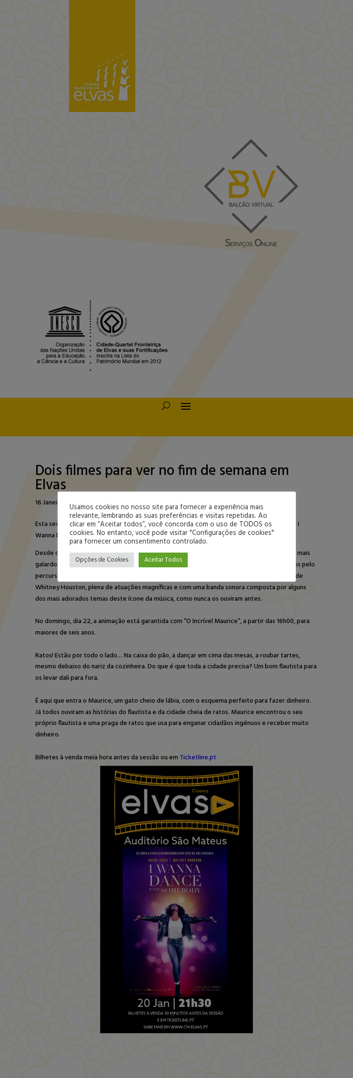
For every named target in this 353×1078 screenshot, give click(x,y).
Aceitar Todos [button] (163, 560)
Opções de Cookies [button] (101, 560)
